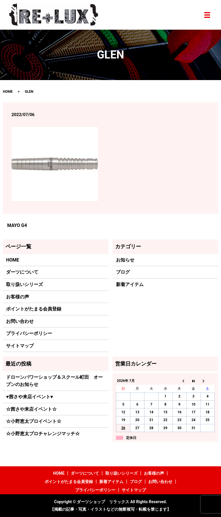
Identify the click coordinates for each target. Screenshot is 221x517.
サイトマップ (20, 346)
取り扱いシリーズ (24, 284)
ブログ (123, 272)
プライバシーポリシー (29, 333)
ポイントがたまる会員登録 (33, 309)
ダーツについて (22, 272)
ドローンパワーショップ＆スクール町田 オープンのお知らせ (54, 380)
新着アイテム (130, 284)
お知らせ (125, 260)
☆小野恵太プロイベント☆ (33, 421)
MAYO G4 (17, 225)
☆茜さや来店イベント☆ (31, 409)
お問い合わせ (20, 321)
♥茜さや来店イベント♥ (29, 396)
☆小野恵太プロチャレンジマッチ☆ (43, 433)
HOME (8, 92)
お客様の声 (17, 297)
